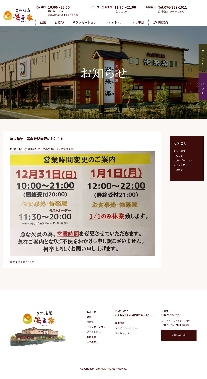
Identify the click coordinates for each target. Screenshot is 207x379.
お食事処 (138, 22)
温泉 (43, 22)
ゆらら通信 (179, 151)
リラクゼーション (84, 22)
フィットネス (114, 22)
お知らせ (178, 155)
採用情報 (119, 323)
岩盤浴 (59, 22)
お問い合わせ (179, 335)
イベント (203, 86)
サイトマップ (122, 333)
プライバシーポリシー (127, 328)
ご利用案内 (160, 22)
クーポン (203, 57)
